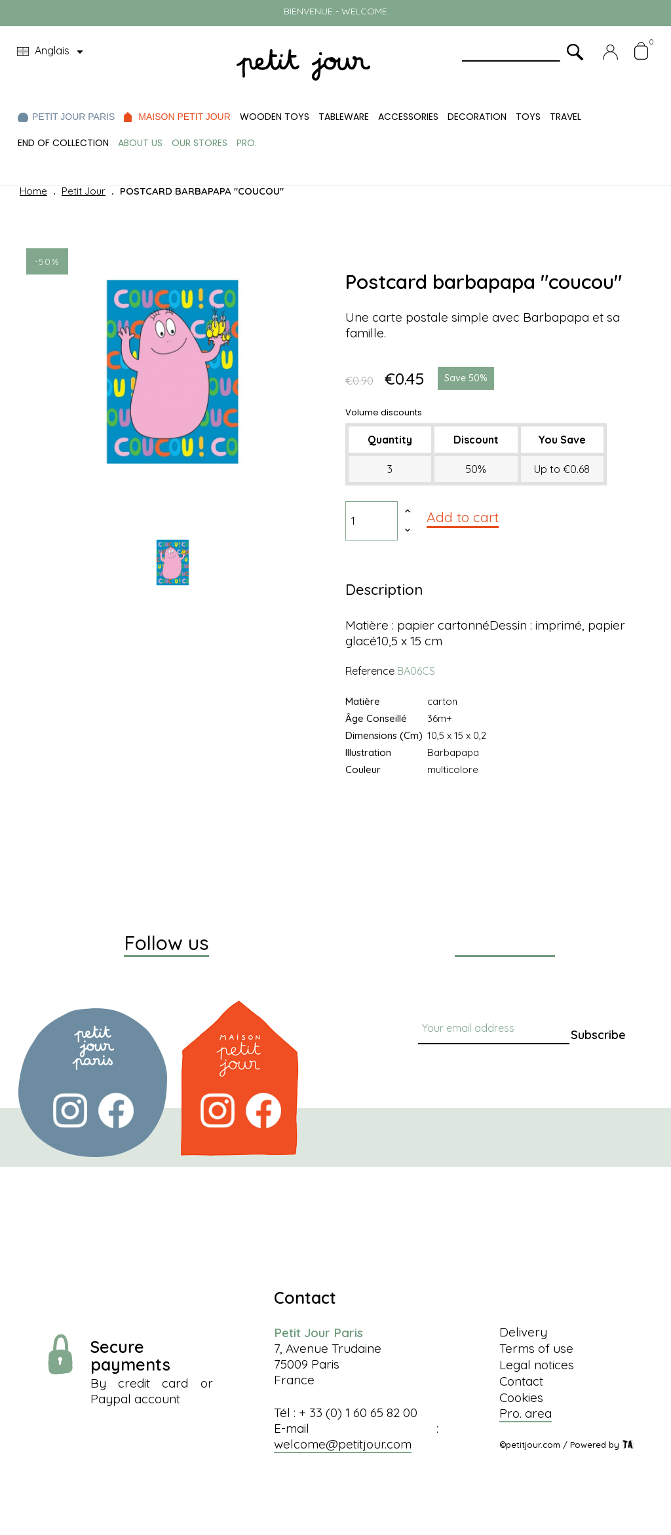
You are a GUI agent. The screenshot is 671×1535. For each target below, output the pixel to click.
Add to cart (463, 516)
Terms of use (536, 1348)
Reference (369, 670)
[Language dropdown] (52, 52)
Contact (521, 1381)
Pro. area (525, 1413)
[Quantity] (371, 520)
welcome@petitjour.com (343, 1444)
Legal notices (536, 1365)
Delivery (523, 1332)
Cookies (521, 1397)
